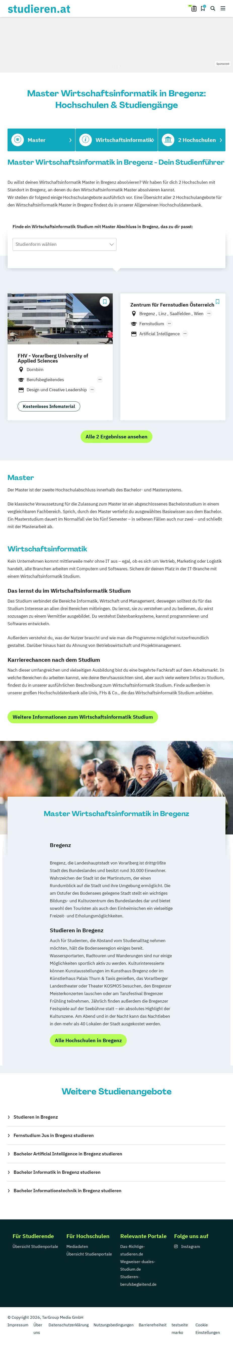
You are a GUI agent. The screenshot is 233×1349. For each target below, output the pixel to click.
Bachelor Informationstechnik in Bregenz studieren (68, 1190)
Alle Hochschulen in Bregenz (88, 1040)
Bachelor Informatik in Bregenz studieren (57, 1172)
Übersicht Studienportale (35, 1246)
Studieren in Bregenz (36, 1117)
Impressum (18, 1324)
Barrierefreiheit (153, 1324)
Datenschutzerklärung (69, 1324)
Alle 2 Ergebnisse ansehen (116, 436)
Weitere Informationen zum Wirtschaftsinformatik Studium (83, 716)
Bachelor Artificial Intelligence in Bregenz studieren (68, 1154)
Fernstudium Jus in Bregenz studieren (54, 1135)
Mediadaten (77, 1246)
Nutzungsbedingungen (114, 1324)
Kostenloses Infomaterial (49, 406)
